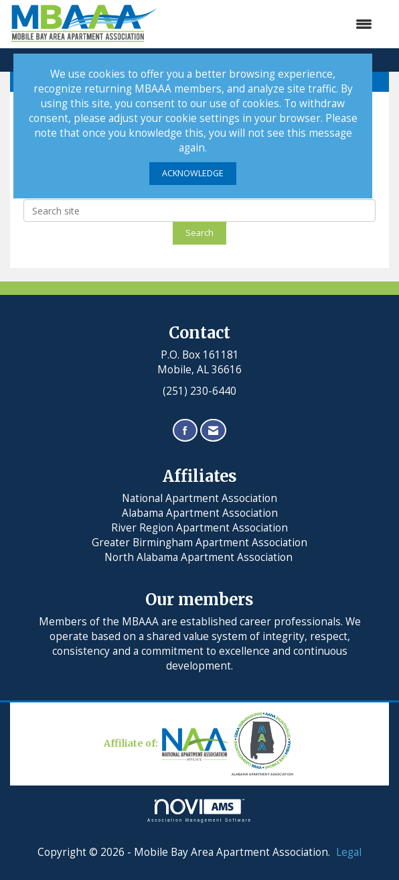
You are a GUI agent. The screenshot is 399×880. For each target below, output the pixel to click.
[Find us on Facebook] (185, 430)
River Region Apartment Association (199, 528)
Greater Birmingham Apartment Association (199, 543)
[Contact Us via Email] (213, 430)
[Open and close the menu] (272, 24)
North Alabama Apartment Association (199, 557)
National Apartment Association (199, 498)
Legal (349, 852)
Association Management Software (199, 810)
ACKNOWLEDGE (193, 173)
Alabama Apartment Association (200, 513)
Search (199, 233)
